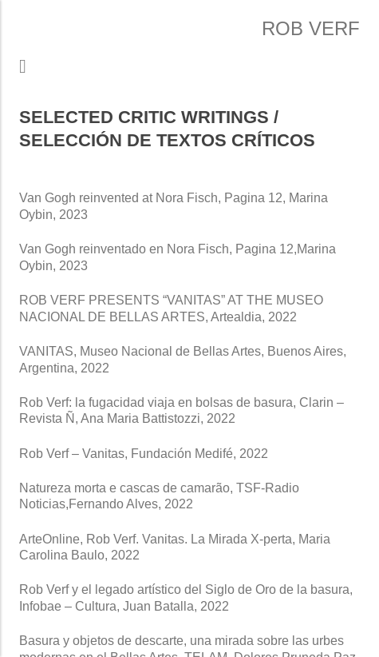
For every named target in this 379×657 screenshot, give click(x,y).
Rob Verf (311, 28)
